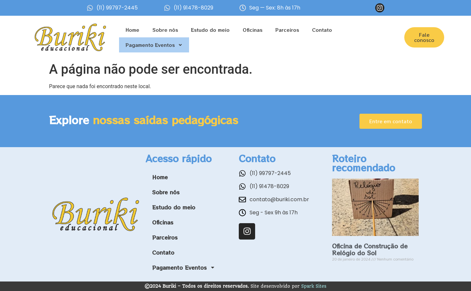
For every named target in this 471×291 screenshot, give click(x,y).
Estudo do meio (210, 29)
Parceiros (287, 29)
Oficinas (252, 29)
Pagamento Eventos (154, 44)
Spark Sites (313, 286)
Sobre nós (165, 29)
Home (132, 29)
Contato (322, 29)
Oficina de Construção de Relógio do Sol (370, 249)
